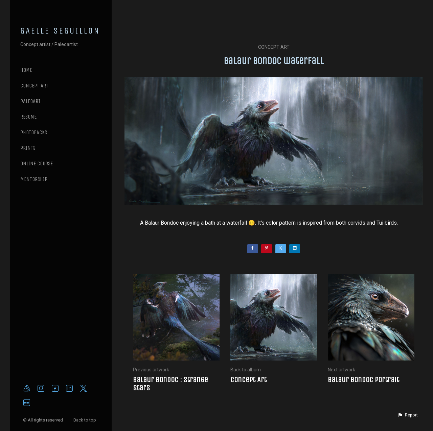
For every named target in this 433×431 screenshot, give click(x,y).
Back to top (85, 420)
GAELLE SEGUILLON (60, 31)
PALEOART (30, 101)
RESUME (28, 117)
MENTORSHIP (33, 179)
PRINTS (28, 148)
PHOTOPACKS (33, 132)
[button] (407, 415)
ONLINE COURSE (36, 163)
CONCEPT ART (34, 85)
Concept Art (274, 47)
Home (26, 70)
